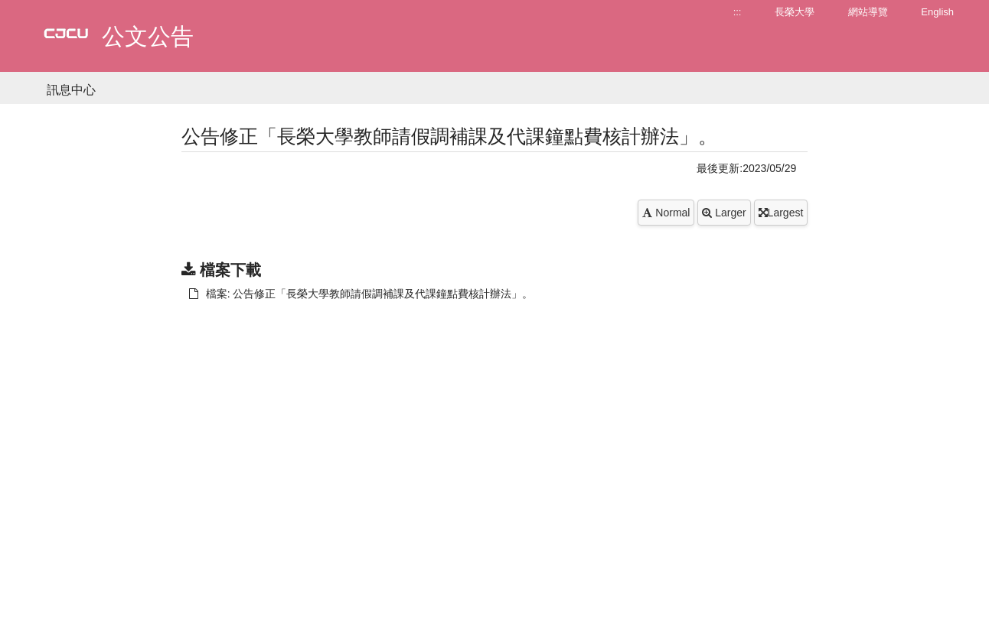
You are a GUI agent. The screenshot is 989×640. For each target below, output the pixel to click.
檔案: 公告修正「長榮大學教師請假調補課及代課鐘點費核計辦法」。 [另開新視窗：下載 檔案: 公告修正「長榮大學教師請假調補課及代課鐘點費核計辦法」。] (361, 294)
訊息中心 (71, 89)
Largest (781, 212)
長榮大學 (794, 12)
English (937, 12)
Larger (724, 212)
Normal (666, 212)
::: (737, 12)
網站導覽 (868, 12)
